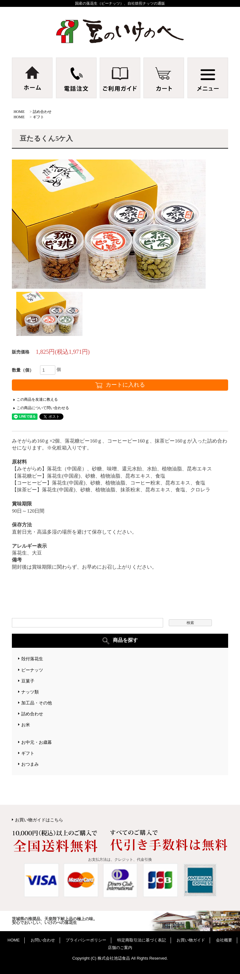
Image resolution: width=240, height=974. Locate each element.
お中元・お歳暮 (36, 742)
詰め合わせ (42, 111)
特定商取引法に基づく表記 (141, 940)
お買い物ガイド (191, 940)
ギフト (38, 117)
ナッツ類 (30, 691)
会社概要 (224, 940)
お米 (25, 724)
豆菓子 (27, 680)
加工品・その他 (36, 702)
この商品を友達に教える (37, 399)
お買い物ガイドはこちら (39, 819)
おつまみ (30, 764)
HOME (18, 111)
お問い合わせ (43, 940)
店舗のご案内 (120, 947)
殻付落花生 (32, 658)
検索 (190, 623)
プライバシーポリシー (86, 940)
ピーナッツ (32, 669)
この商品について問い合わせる (43, 408)
